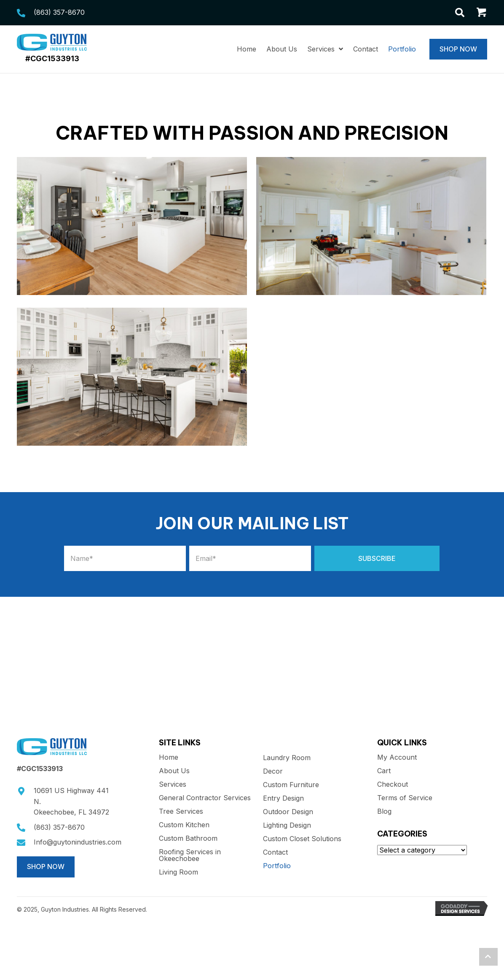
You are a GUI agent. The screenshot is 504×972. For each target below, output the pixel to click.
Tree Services (181, 811)
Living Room (178, 872)
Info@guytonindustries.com (77, 842)
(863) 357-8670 (59, 12)
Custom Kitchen (184, 825)
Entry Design (283, 798)
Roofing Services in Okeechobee (190, 855)
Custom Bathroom (188, 838)
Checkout (392, 784)
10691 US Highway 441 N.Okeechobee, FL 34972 (71, 801)
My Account (397, 757)
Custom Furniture (291, 785)
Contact (275, 852)
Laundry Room (287, 758)
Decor (273, 771)
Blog (384, 811)
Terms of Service (404, 798)
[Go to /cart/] (482, 13)
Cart (384, 771)
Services (172, 784)
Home (168, 757)
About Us (174, 771)
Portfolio (277, 866)
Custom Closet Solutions (302, 839)
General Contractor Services (205, 798)
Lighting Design (287, 825)
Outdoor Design (288, 812)
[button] (377, 558)
